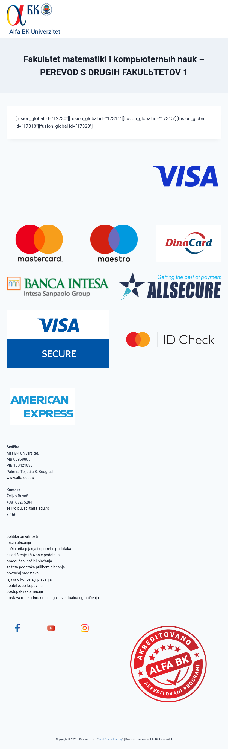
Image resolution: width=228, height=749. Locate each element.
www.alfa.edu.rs (20, 477)
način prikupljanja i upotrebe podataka (39, 549)
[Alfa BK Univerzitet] (34, 19)
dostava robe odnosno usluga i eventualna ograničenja (53, 598)
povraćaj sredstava (23, 573)
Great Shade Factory (110, 739)
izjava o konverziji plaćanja (29, 579)
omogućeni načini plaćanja (29, 561)
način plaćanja (19, 542)
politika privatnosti (22, 536)
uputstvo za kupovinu (25, 585)
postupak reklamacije (25, 591)
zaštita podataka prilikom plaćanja (36, 567)
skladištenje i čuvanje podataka (33, 555)
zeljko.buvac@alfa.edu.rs (28, 508)
